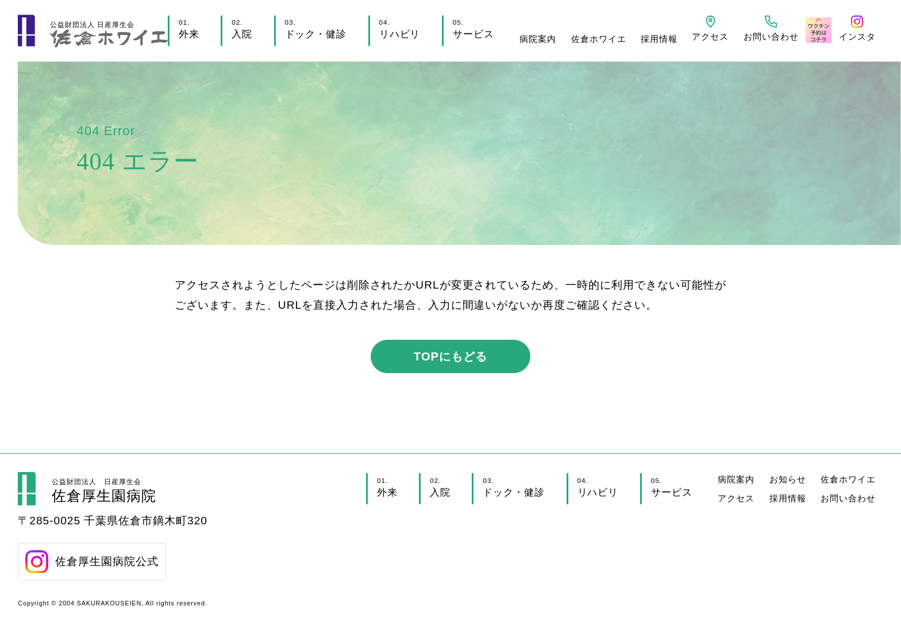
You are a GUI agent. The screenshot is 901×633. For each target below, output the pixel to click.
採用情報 (659, 39)
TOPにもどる (450, 356)
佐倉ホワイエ (598, 39)
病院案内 (537, 39)
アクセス (736, 498)
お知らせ (787, 479)
